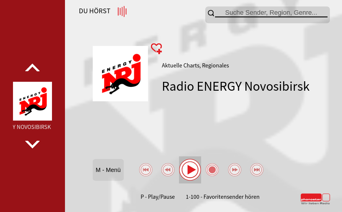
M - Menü (108, 170)
